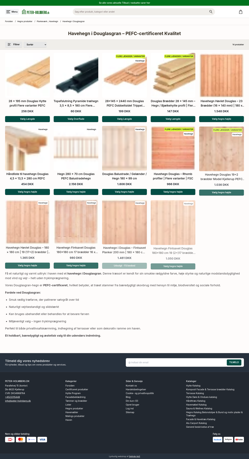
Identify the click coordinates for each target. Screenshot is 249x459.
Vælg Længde (27, 118)
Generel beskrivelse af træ (200, 426)
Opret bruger (132, 404)
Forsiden (9, 21)
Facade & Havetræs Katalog (200, 419)
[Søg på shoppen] (210, 11)
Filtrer (14, 44)
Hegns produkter (24, 21)
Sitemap (130, 412)
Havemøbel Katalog (196, 404)
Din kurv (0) (132, 400)
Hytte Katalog (193, 385)
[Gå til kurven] (241, 12)
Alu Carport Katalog (196, 423)
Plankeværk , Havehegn (47, 21)
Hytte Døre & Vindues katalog (201, 397)
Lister (68, 404)
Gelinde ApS (134, 456)
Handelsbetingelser (136, 389)
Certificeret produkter (76, 389)
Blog (128, 397)
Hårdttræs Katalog (195, 400)
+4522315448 (12, 397)
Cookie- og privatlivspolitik (140, 393)
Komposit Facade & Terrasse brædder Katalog (210, 389)
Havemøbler (71, 412)
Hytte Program (73, 393)
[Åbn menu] (12, 12)
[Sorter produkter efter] (35, 45)
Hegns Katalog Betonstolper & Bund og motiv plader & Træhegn (214, 414)
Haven (68, 420)
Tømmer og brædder (76, 400)
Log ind (130, 408)
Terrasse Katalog (195, 393)
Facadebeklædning (75, 397)
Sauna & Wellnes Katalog (199, 408)
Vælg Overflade (76, 118)
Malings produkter (74, 416)
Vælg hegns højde (221, 118)
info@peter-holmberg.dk (18, 400)
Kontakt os (131, 385)
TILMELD (234, 362)
